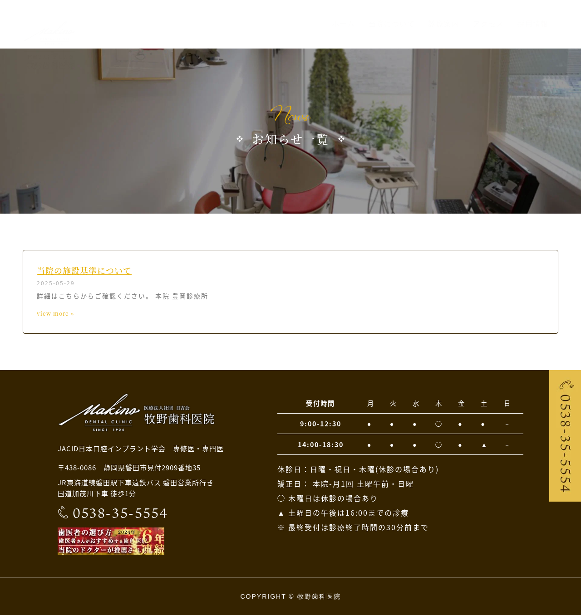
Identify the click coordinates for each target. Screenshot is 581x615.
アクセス (488, 24)
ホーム (343, 24)
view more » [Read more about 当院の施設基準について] (55, 313)
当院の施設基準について (84, 270)
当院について (392, 24)
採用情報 (532, 24)
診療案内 (443, 24)
